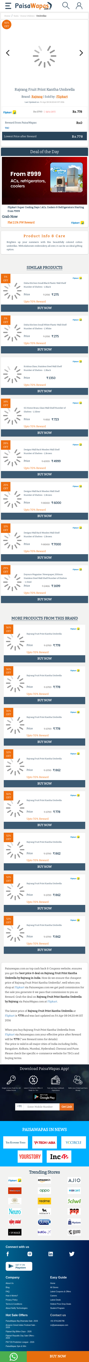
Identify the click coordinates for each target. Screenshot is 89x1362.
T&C (7, 128)
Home (52, 1283)
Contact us (58, 1315)
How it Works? (12, 1296)
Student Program (57, 1308)
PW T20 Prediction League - (20, 1342)
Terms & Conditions (14, 1304)
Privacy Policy (11, 1300)
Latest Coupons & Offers (60, 1292)
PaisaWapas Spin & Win (16, 1346)
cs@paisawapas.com (59, 1325)
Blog (7, 1287)
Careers (53, 1296)
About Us (9, 1283)
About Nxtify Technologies (17, 1308)
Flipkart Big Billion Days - (19, 1332)
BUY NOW (58, 1356)
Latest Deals (55, 1300)
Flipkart (62, 96)
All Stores (54, 1287)
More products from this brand (44, 618)
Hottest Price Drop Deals (60, 1304)
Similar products (44, 267)
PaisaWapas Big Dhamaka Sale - (22, 1321)
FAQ (7, 1292)
